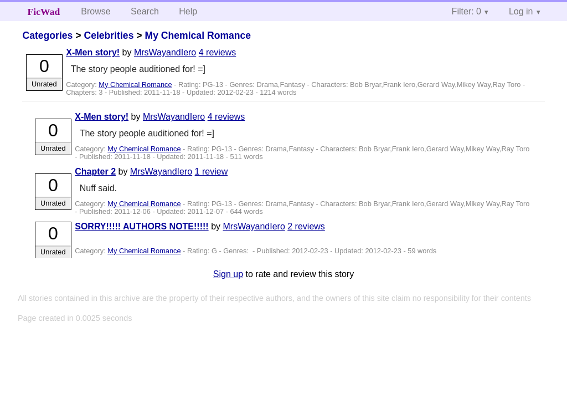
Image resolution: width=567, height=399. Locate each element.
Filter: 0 (466, 11)
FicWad (44, 11)
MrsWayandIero (165, 52)
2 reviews (306, 226)
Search (145, 11)
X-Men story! (93, 52)
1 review (211, 171)
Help (188, 11)
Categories (47, 35)
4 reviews (217, 52)
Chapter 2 (95, 171)
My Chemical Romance (198, 35)
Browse (95, 11)
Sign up (228, 274)
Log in (521, 11)
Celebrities (108, 35)
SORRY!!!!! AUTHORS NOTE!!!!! (141, 226)
